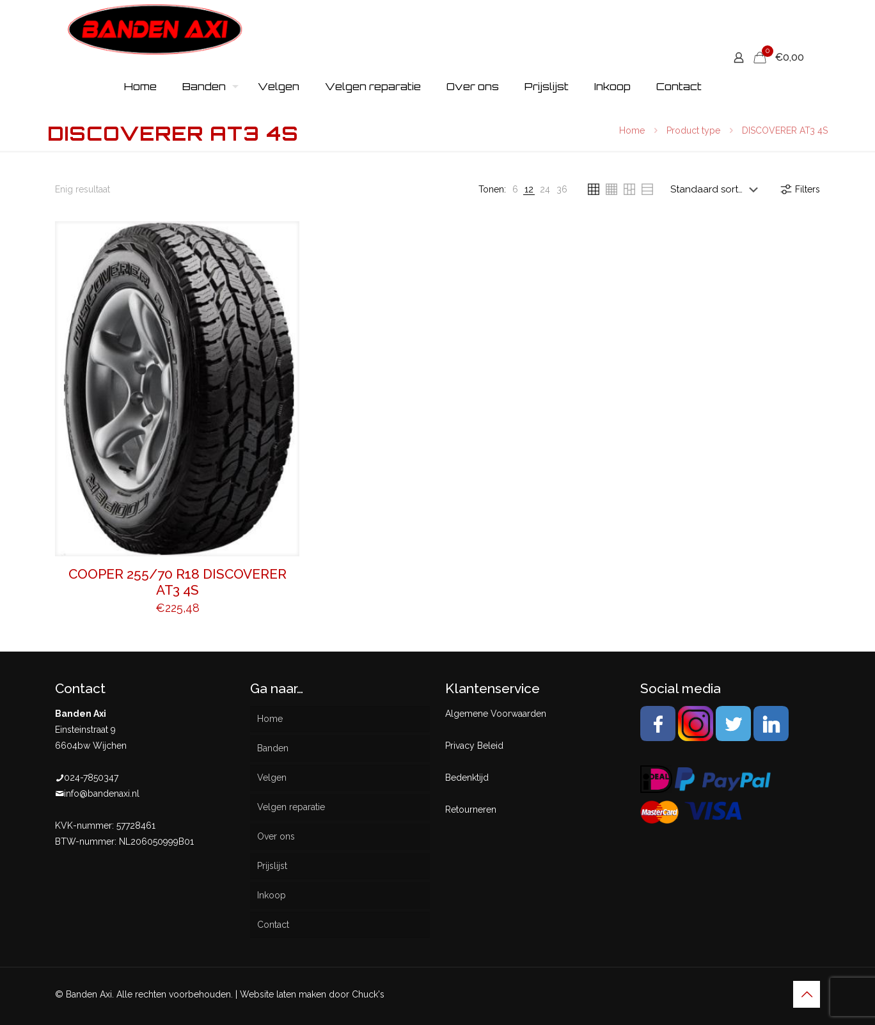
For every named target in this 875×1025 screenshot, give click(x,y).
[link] (515, 190)
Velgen (272, 777)
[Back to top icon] (806, 994)
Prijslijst (272, 866)
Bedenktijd (467, 777)
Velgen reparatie (291, 807)
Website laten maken (283, 994)
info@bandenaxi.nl (101, 793)
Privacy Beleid (474, 745)
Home (632, 130)
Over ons (276, 836)
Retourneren (470, 809)
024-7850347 (91, 777)
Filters (799, 189)
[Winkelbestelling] (716, 189)
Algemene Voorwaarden (495, 713)
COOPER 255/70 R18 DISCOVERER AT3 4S (177, 582)
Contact (273, 924)
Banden (272, 748)
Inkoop (271, 895)
